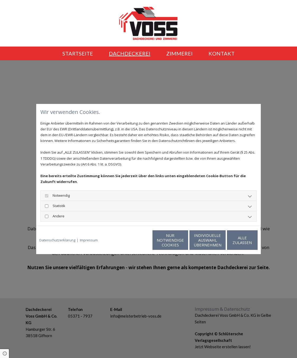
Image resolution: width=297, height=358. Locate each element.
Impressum (89, 240)
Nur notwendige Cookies (132, 240)
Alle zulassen (233, 240)
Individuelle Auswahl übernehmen (183, 240)
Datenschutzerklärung (57, 240)
